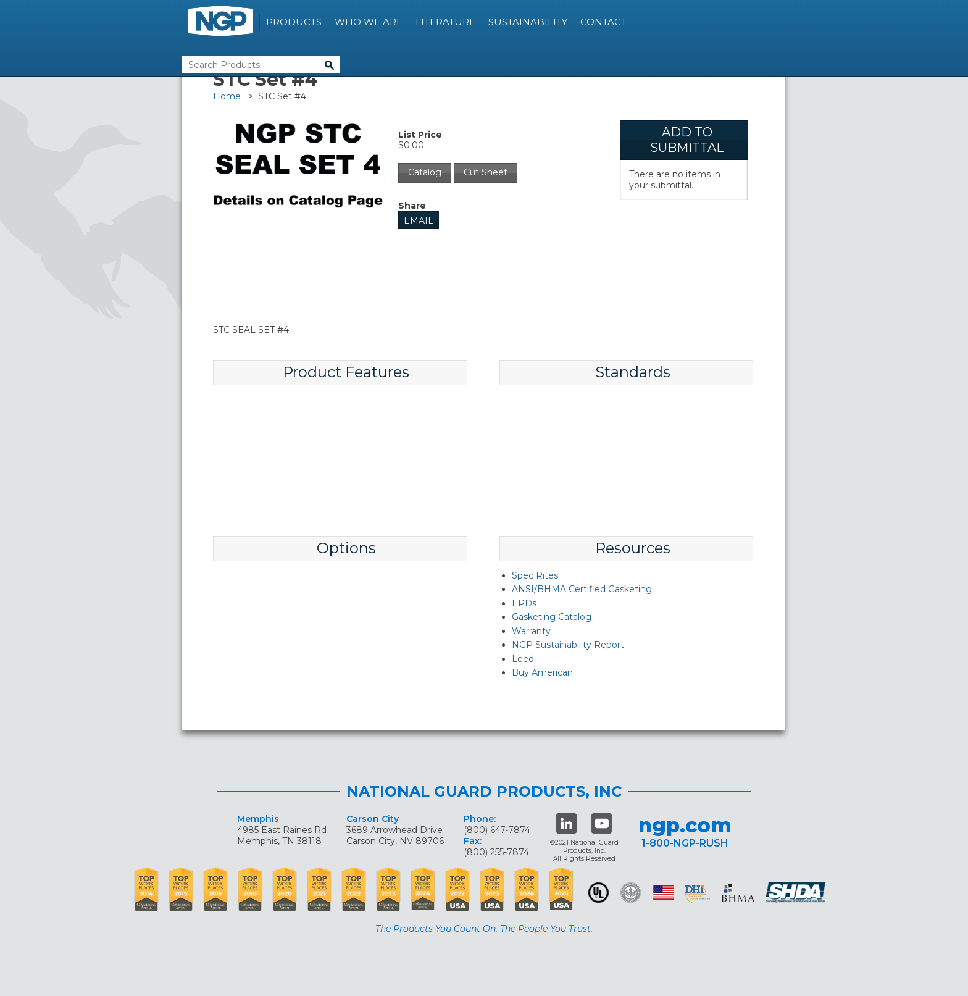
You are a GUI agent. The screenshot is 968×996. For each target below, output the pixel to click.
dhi (697, 894)
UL (598, 892)
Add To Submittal (687, 140)
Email (418, 220)
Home (227, 96)
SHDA (797, 892)
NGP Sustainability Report (568, 644)
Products (294, 22)
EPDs (524, 603)
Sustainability (527, 22)
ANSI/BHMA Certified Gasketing (582, 589)
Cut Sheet (485, 172)
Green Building (630, 892)
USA (663, 892)
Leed (523, 658)
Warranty (531, 631)
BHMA (738, 892)
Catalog (424, 172)
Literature (445, 22)
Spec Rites (535, 575)
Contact (603, 22)
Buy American (542, 672)
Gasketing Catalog (551, 616)
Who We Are (369, 22)
